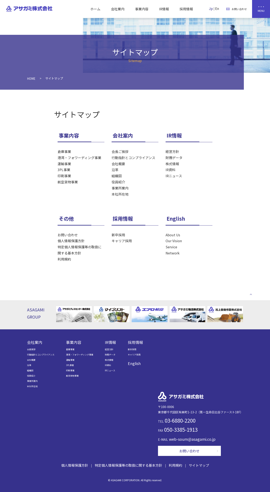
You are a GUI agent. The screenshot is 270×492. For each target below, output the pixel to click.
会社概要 (118, 163)
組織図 (117, 175)
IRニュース (174, 175)
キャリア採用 (122, 240)
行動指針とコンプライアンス (133, 157)
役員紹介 (118, 181)
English (176, 218)
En (217, 8)
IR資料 (171, 169)
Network (173, 252)
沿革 (115, 169)
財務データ (174, 157)
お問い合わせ (68, 234)
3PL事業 (64, 169)
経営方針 (172, 151)
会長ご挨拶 (120, 151)
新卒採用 (118, 234)
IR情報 (164, 8)
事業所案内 (120, 188)
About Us (173, 234)
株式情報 (172, 163)
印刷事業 (64, 175)
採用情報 (186, 8)
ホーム (95, 8)
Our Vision (174, 240)
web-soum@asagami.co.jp (192, 439)
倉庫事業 (64, 151)
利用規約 (64, 259)
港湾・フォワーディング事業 (79, 157)
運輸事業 (64, 163)
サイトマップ (199, 465)
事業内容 (141, 8)
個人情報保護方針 (71, 240)
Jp (211, 8)
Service (171, 246)
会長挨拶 (31, 349)
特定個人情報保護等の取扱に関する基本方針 (79, 249)
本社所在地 (120, 194)
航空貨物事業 (68, 181)
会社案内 (117, 8)
